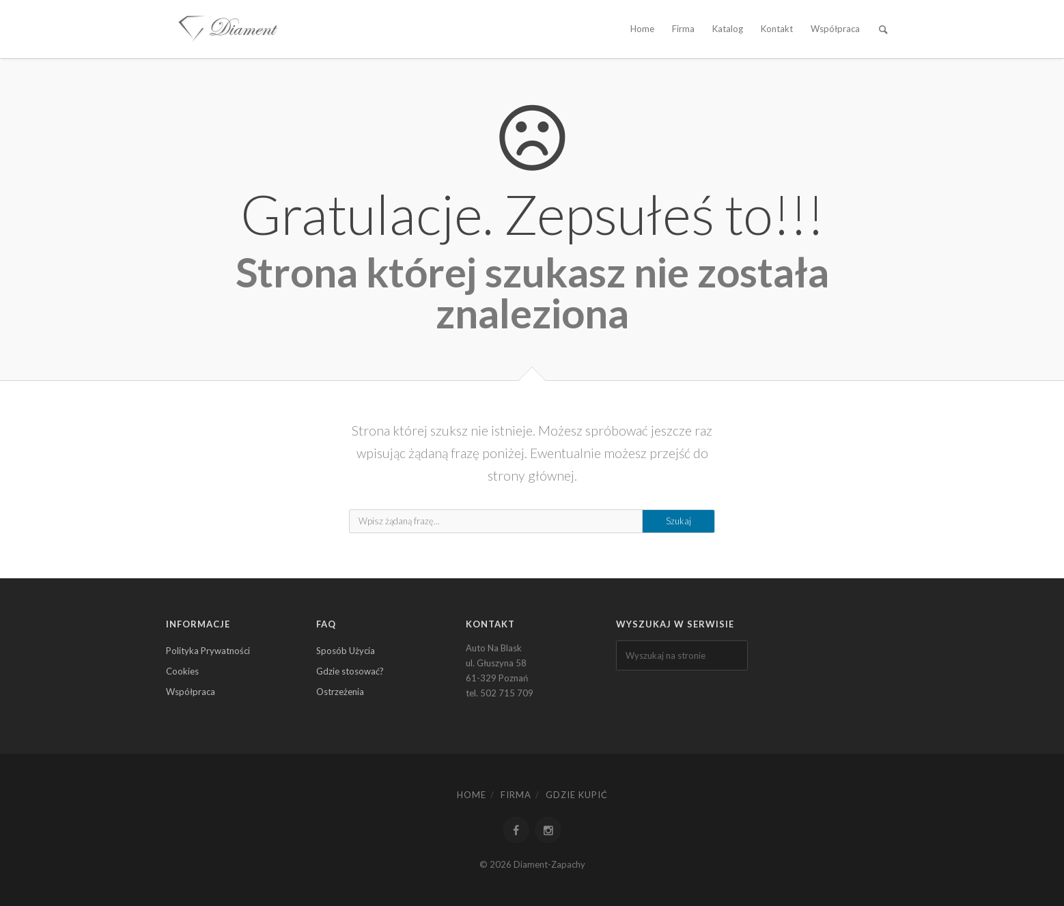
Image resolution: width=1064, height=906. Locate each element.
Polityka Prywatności (208, 650)
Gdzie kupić (577, 794)
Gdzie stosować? (350, 671)
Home (642, 28)
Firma (683, 28)
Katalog (727, 28)
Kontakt (777, 28)
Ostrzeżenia (340, 691)
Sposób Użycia (345, 650)
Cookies (182, 671)
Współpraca (835, 28)
